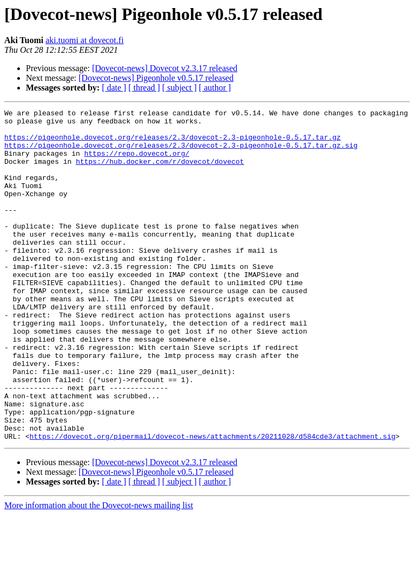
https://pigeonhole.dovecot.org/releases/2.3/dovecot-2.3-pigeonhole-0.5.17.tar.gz (172, 143)
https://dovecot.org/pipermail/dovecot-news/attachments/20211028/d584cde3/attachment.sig (213, 502)
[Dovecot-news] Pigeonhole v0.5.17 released (156, 77)
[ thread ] (144, 87)
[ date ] (114, 87)
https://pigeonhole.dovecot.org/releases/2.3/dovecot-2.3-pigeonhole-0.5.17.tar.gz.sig (180, 153)
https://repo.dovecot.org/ (136, 163)
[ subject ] (179, 87)
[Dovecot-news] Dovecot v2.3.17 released (165, 68)
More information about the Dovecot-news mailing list (98, 571)
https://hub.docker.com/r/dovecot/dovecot (160, 172)
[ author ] (215, 87)
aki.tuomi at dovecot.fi (84, 40)
